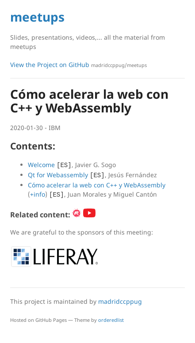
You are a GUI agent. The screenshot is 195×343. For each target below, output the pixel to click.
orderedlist (111, 320)
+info (37, 194)
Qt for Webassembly (58, 175)
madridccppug (120, 301)
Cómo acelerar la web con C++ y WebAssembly (96, 185)
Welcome (41, 164)
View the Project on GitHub (78, 64)
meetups (37, 16)
